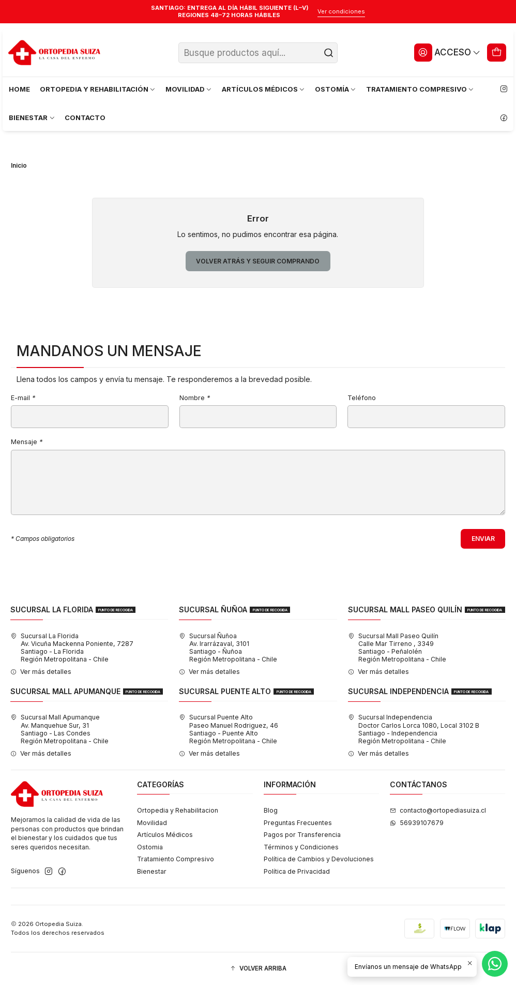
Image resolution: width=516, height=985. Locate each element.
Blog (271, 810)
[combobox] (258, 52)
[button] (258, 968)
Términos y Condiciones (301, 847)
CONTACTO (85, 117)
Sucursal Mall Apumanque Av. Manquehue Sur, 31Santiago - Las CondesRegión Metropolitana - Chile (59, 729)
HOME (19, 89)
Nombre (194, 398)
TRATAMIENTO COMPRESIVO (420, 89)
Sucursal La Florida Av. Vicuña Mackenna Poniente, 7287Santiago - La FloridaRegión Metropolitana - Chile (71, 648)
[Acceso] (447, 52)
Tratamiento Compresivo (175, 859)
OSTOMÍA (336, 89)
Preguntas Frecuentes (298, 823)
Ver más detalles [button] (40, 671)
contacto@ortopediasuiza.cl (438, 810)
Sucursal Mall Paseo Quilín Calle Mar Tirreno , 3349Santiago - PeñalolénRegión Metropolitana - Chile (397, 648)
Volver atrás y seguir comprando (258, 261)
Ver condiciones (341, 11)
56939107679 (417, 823)
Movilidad (152, 823)
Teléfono (361, 398)
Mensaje (26, 442)
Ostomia (150, 847)
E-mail (23, 398)
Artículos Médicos (165, 835)
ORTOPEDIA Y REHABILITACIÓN (98, 89)
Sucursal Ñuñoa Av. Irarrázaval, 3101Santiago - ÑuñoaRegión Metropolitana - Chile (228, 648)
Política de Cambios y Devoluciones (319, 859)
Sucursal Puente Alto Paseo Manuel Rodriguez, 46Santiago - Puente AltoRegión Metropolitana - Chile (228, 729)
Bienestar (151, 871)
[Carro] (496, 52)
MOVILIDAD (189, 89)
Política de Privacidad (297, 871)
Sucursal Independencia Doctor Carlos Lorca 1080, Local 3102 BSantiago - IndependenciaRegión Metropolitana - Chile (413, 729)
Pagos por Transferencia (302, 835)
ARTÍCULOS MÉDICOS (264, 89)
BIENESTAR (32, 117)
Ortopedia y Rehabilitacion (177, 810)
